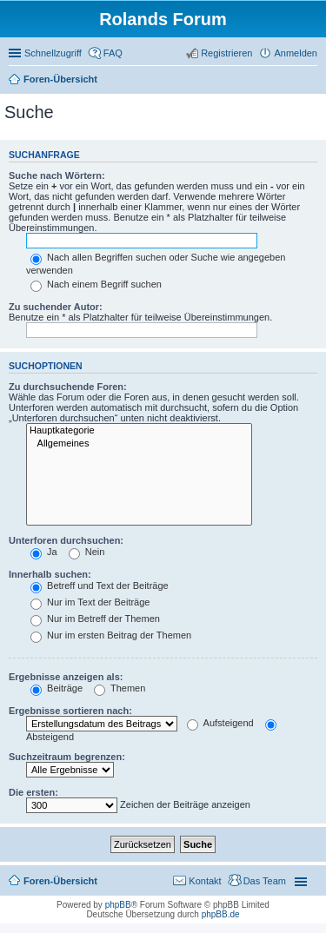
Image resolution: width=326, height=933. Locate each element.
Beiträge (56, 688)
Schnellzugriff (53, 53)
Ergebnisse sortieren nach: (70, 710)
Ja (43, 551)
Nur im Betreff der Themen (95, 618)
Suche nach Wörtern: (57, 175)
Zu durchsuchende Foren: (68, 386)
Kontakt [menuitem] (205, 881)
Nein (87, 551)
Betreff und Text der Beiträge (99, 585)
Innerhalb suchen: (50, 574)
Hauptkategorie (139, 431)
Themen (119, 688)
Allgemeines (139, 444)
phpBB (118, 905)
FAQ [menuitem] (113, 53)
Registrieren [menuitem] (226, 53)
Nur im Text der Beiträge (90, 602)
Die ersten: (33, 792)
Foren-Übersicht (60, 881)
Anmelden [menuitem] (295, 53)
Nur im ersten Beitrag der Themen (110, 635)
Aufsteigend (220, 723)
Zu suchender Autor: (56, 306)
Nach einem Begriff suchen (96, 284)
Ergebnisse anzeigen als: (66, 677)
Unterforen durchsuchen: (66, 540)
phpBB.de (221, 914)
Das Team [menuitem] (264, 881)
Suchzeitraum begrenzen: (67, 756)
